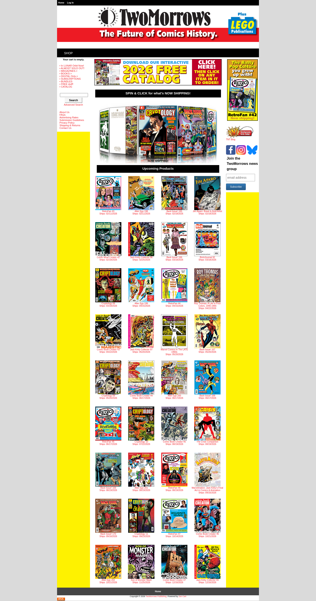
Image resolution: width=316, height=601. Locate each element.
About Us (64, 112)
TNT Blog (239, 138)
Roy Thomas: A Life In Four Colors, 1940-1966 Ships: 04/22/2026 (207, 288)
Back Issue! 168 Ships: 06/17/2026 (207, 379)
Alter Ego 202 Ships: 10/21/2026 (108, 564)
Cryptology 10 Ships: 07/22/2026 (141, 426)
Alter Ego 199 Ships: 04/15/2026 (141, 287)
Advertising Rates (68, 117)
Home (61, 3)
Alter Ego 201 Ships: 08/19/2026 (141, 472)
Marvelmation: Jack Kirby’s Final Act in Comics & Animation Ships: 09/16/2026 (207, 473)
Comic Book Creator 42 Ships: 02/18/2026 (108, 241)
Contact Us (65, 128)
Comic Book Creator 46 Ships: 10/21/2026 (207, 518)
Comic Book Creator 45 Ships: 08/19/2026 (174, 426)
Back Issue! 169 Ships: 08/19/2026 (108, 472)
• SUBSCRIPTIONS (70, 78)
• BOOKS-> (65, 73)
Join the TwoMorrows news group (242, 164)
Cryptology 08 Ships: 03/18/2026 (108, 287)
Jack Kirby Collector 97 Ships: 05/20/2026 (141, 333)
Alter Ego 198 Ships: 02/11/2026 (141, 195)
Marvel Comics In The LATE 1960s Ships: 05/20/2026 (174, 335)
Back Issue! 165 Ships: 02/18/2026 (174, 195)
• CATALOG (65, 86)
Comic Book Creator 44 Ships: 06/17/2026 (141, 379)
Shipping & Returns (69, 125)
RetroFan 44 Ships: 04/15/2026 (174, 287)
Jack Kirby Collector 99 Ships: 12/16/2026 (207, 564)
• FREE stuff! (66, 84)
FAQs (62, 114)
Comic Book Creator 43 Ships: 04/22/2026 (108, 333)
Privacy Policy (66, 122)
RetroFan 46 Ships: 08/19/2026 (174, 472)
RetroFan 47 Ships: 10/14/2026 (174, 518)
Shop (68, 53)
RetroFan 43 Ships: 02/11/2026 (108, 195)
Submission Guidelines (71, 120)
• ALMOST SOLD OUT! (71, 68)
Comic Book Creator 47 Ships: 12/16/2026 (174, 564)
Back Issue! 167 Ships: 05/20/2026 (207, 333)
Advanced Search (73, 104)
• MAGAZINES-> (68, 71)
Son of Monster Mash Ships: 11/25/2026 (141, 564)
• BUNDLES (65, 81)
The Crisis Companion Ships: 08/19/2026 (207, 426)
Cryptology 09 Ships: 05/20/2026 (108, 379)
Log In (70, 3)
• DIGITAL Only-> (68, 76)
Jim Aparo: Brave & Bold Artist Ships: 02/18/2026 (207, 195)
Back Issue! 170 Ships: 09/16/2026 (108, 518)
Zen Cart (182, 596)
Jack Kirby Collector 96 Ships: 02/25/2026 (141, 241)
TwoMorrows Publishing (156, 596)
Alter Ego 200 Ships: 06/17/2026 (174, 379)
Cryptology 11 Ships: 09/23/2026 (141, 518)
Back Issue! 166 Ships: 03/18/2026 (174, 241)
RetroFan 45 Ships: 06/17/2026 (108, 426)
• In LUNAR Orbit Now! (71, 65)
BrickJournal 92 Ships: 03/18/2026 (207, 241)
